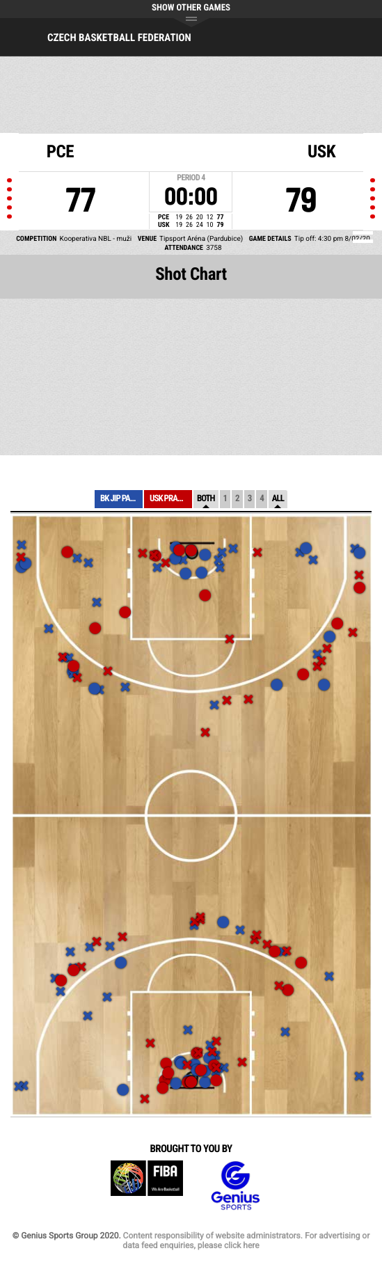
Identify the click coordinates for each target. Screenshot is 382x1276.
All (278, 499)
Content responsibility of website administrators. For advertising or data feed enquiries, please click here (245, 1240)
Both (206, 499)
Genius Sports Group (235, 1185)
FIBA (147, 1185)
